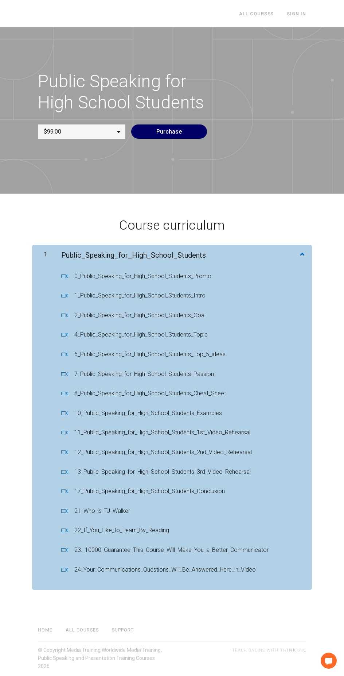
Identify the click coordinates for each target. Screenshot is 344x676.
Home (45, 630)
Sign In (296, 13)
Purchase (169, 131)
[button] (329, 661)
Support (123, 630)
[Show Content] (302, 254)
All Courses (256, 13)
